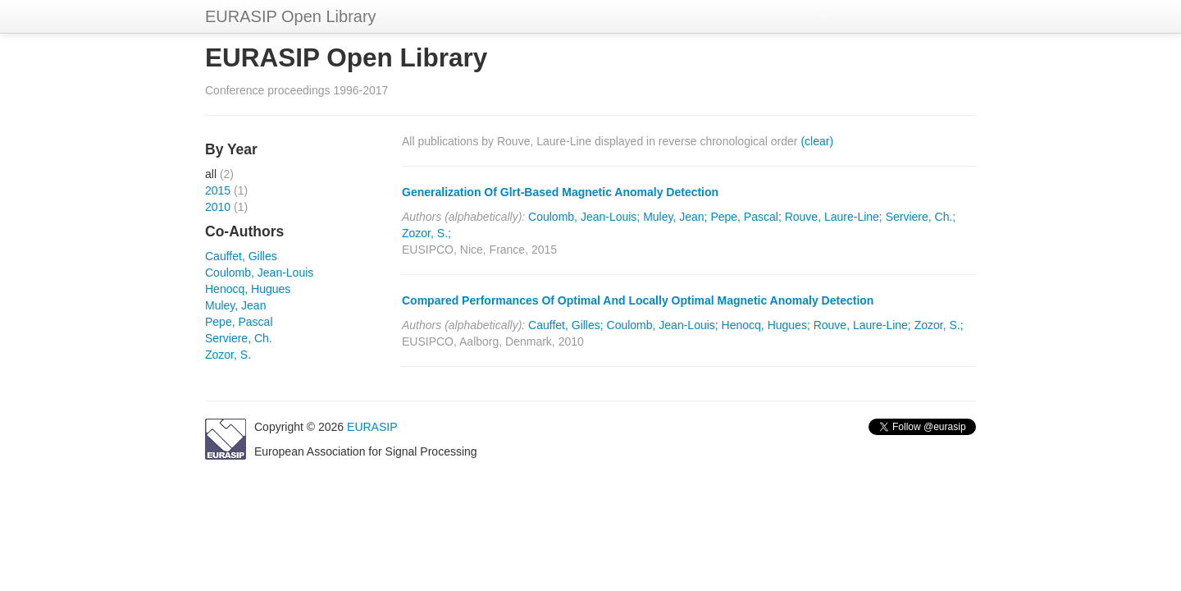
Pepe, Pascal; (745, 216)
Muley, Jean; (675, 216)
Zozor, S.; (426, 233)
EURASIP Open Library (290, 16)
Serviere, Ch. (238, 338)
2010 (217, 206)
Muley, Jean (235, 305)
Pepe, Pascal (239, 321)
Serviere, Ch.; (921, 216)
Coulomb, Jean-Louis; (584, 216)
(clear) (816, 141)
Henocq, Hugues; (766, 325)
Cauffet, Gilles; (566, 325)
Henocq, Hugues (247, 289)
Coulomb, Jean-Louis (259, 272)
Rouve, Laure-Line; (833, 216)
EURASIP (372, 426)
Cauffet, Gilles (241, 256)
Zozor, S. (228, 354)
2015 (217, 190)
